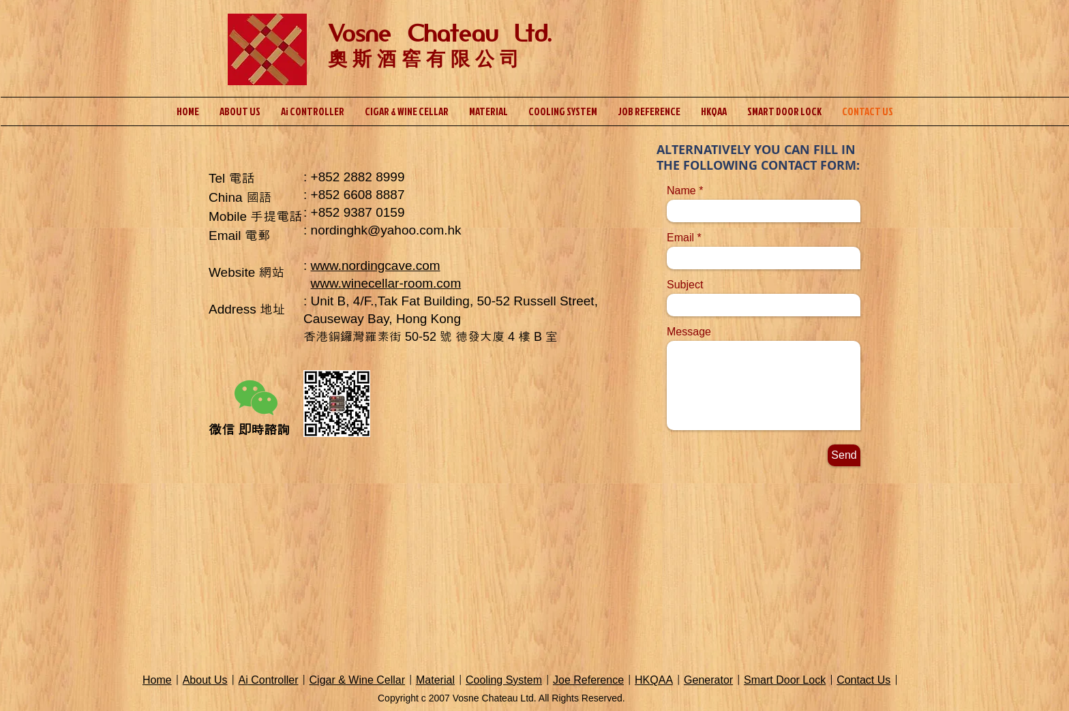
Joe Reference (588, 680)
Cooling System (504, 680)
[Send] (844, 455)
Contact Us (863, 680)
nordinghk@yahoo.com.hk (386, 230)
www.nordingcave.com (375, 265)
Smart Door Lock (785, 680)
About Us (205, 680)
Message (689, 332)
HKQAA (654, 680)
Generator (708, 680)
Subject (685, 284)
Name (681, 190)
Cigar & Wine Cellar (357, 680)
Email (680, 237)
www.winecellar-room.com (386, 283)
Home (157, 680)
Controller (273, 680)
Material (435, 680)
